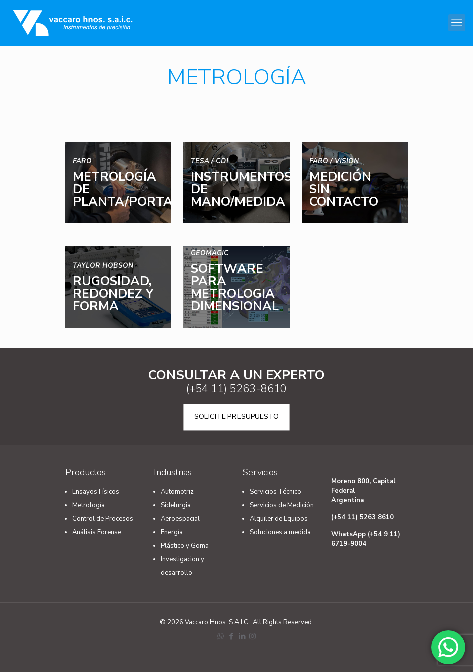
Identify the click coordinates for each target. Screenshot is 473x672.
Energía (172, 532)
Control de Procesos (102, 518)
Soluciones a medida (280, 532)
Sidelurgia (176, 505)
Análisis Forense (96, 532)
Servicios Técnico (275, 491)
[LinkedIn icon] (242, 636)
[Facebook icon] (231, 636)
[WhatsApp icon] (220, 636)
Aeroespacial (180, 518)
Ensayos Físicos (95, 491)
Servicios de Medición (282, 505)
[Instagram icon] (252, 636)
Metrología (88, 505)
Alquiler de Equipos (279, 518)
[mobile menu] (456, 22)
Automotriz (177, 491)
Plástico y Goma (185, 545)
